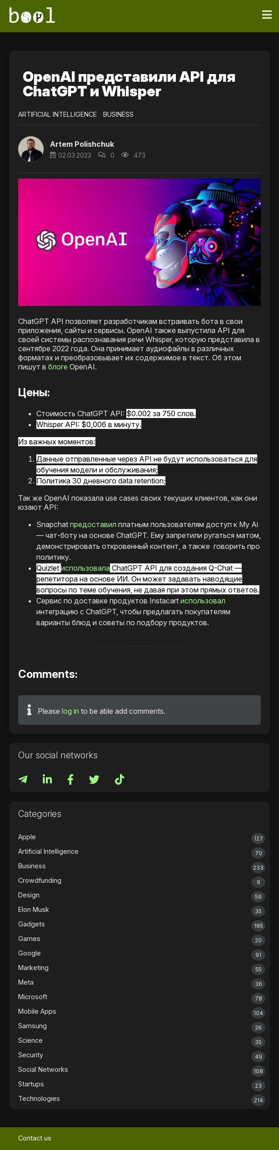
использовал (202, 600)
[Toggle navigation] (266, 15)
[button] (31, 149)
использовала (85, 568)
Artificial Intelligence (57, 114)
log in (70, 711)
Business (118, 114)
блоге (58, 366)
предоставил (93, 524)
